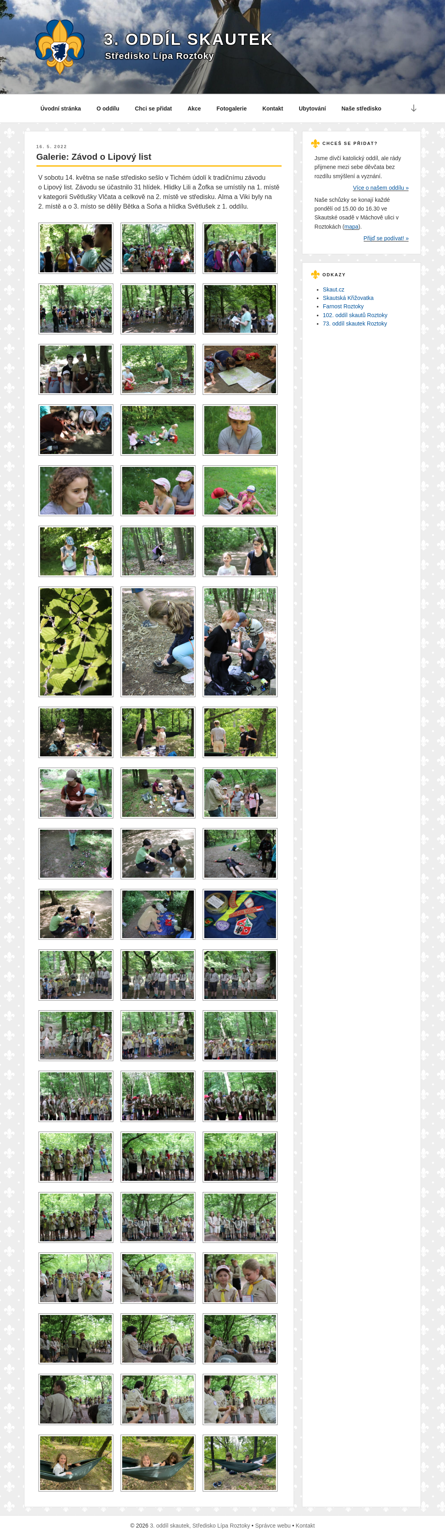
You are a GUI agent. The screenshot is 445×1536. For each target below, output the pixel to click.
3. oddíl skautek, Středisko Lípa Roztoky (200, 1525)
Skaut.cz (333, 289)
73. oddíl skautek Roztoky (355, 323)
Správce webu (273, 1525)
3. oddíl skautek (189, 39)
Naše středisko (361, 108)
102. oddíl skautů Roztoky (355, 315)
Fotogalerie (232, 108)
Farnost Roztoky (343, 306)
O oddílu (108, 108)
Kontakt (272, 108)
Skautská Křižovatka (348, 298)
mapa (351, 226)
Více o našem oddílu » (381, 188)
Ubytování (312, 108)
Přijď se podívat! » (386, 238)
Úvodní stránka (60, 108)
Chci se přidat (153, 108)
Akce (194, 108)
